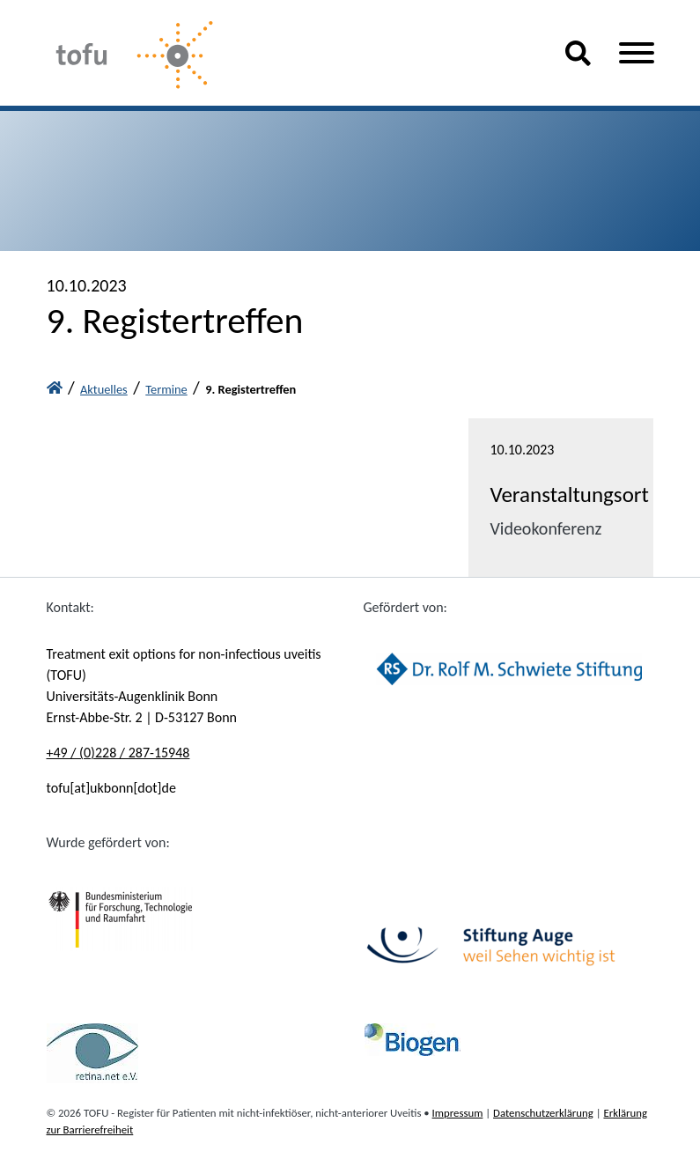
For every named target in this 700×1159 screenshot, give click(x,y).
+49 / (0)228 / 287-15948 (118, 752)
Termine (166, 389)
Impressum (457, 1112)
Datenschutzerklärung (543, 1112)
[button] (578, 59)
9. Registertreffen (250, 389)
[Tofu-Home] (292, 56)
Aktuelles (104, 389)
